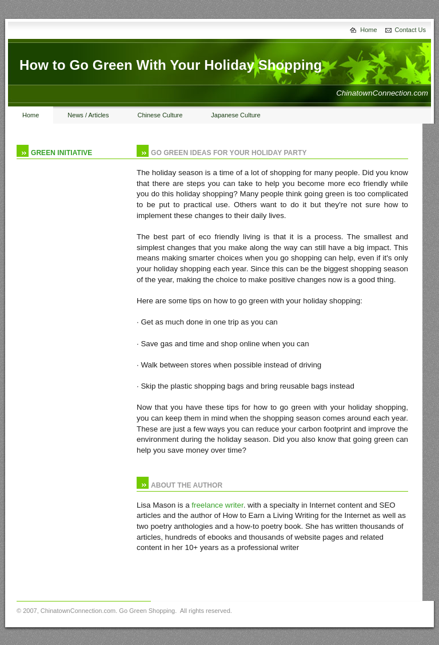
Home (368, 29)
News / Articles (88, 115)
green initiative (61, 153)
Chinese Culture (159, 115)
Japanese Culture (235, 115)
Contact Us (410, 29)
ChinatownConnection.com (78, 610)
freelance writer (217, 505)
